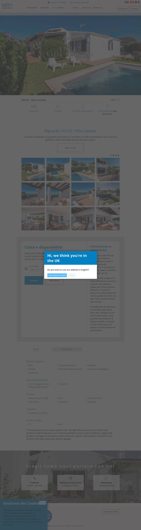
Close (72, 275)
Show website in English (57, 275)
